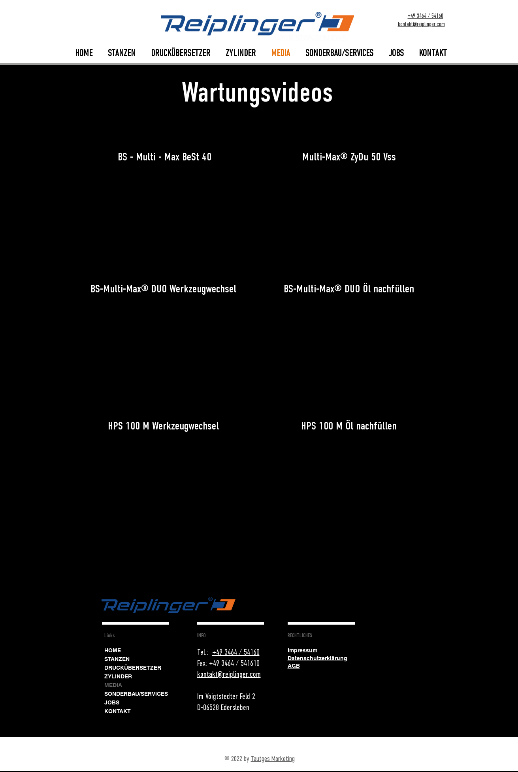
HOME (112, 650)
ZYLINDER (118, 676)
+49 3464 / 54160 (425, 15)
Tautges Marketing (273, 758)
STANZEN (117, 659)
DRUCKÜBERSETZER (132, 668)
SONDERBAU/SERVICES (136, 694)
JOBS (111, 702)
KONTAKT (117, 711)
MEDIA (113, 685)
